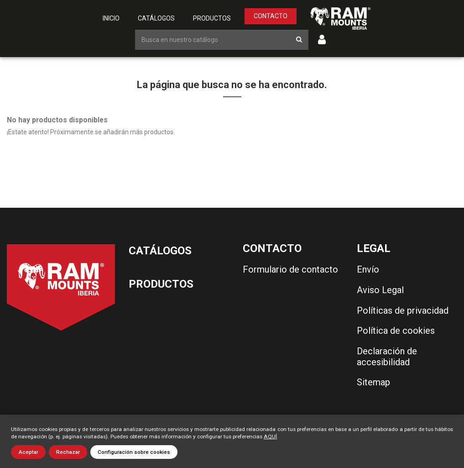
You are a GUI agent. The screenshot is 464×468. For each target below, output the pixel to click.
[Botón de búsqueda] (299, 39)
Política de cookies (396, 330)
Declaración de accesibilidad (387, 357)
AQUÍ (270, 436)
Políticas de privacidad (402, 310)
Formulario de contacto (290, 269)
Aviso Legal (380, 289)
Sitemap (373, 382)
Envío (368, 269)
